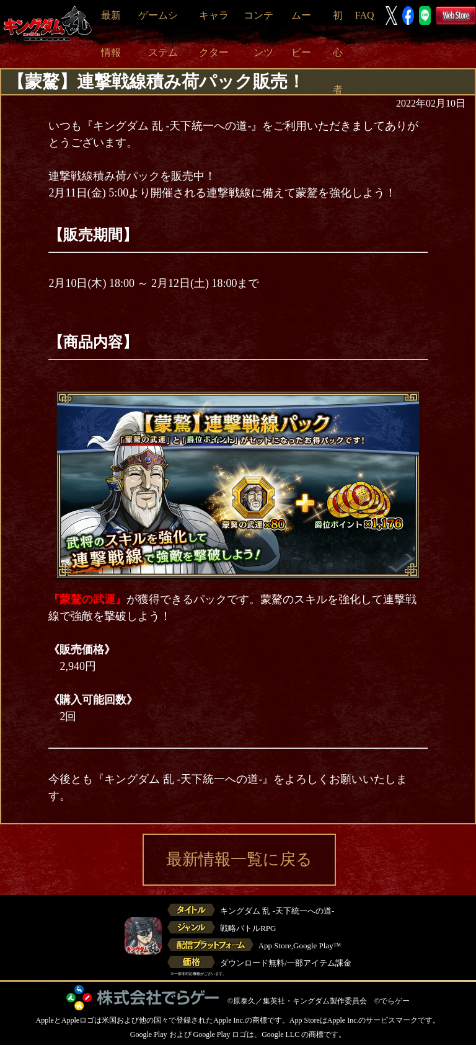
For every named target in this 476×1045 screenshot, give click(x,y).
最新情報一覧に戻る (239, 859)
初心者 (338, 52)
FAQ (364, 15)
